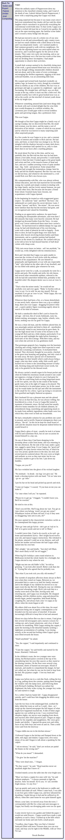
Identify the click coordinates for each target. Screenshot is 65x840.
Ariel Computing (7, 17)
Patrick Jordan (5, 12)
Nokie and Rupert (7, 7)
